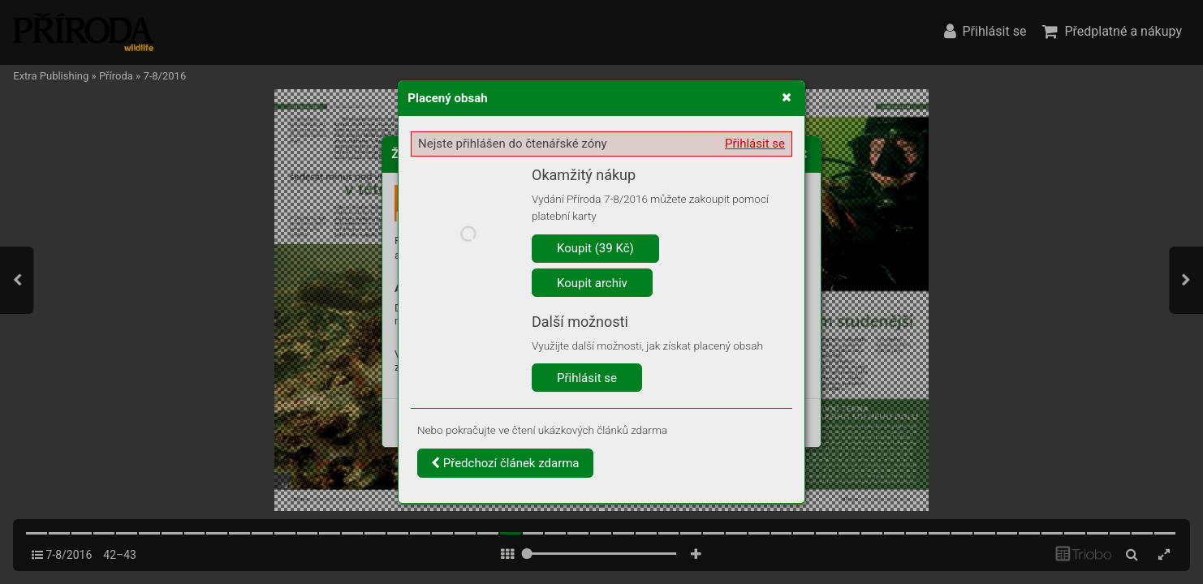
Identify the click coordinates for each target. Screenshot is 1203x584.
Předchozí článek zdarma (505, 463)
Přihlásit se (755, 143)
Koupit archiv (592, 283)
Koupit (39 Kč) (595, 248)
